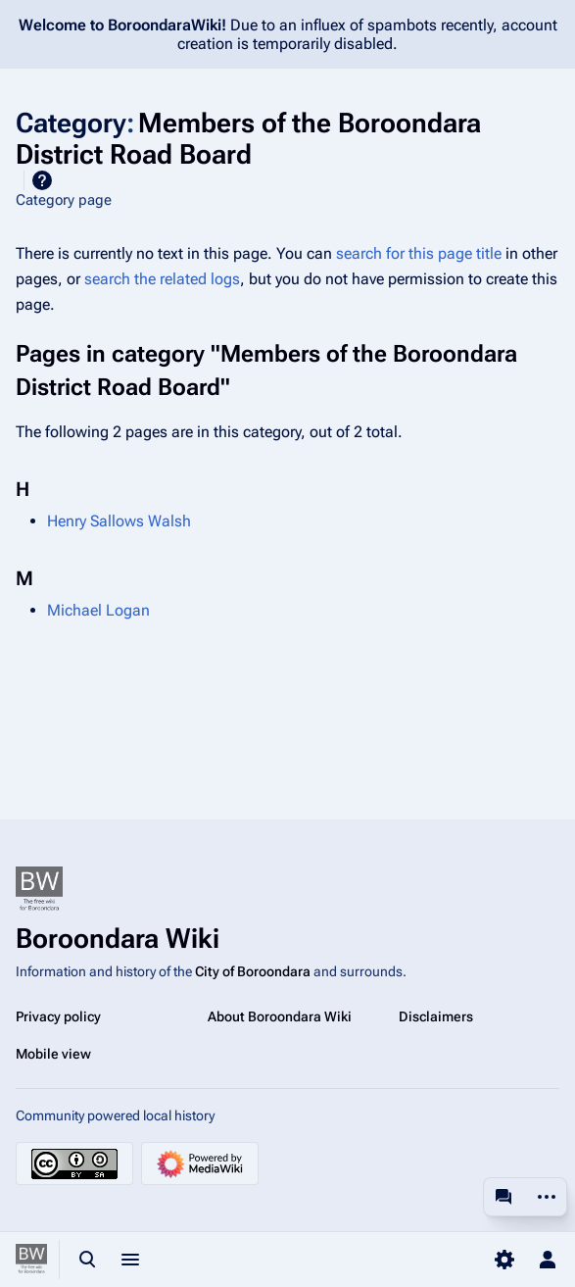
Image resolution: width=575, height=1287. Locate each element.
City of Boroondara (253, 971)
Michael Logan (98, 610)
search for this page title (419, 253)
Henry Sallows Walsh (119, 521)
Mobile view (53, 1054)
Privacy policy (58, 1016)
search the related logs (162, 279)
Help (42, 180)
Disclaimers (436, 1016)
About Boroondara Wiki (280, 1016)
